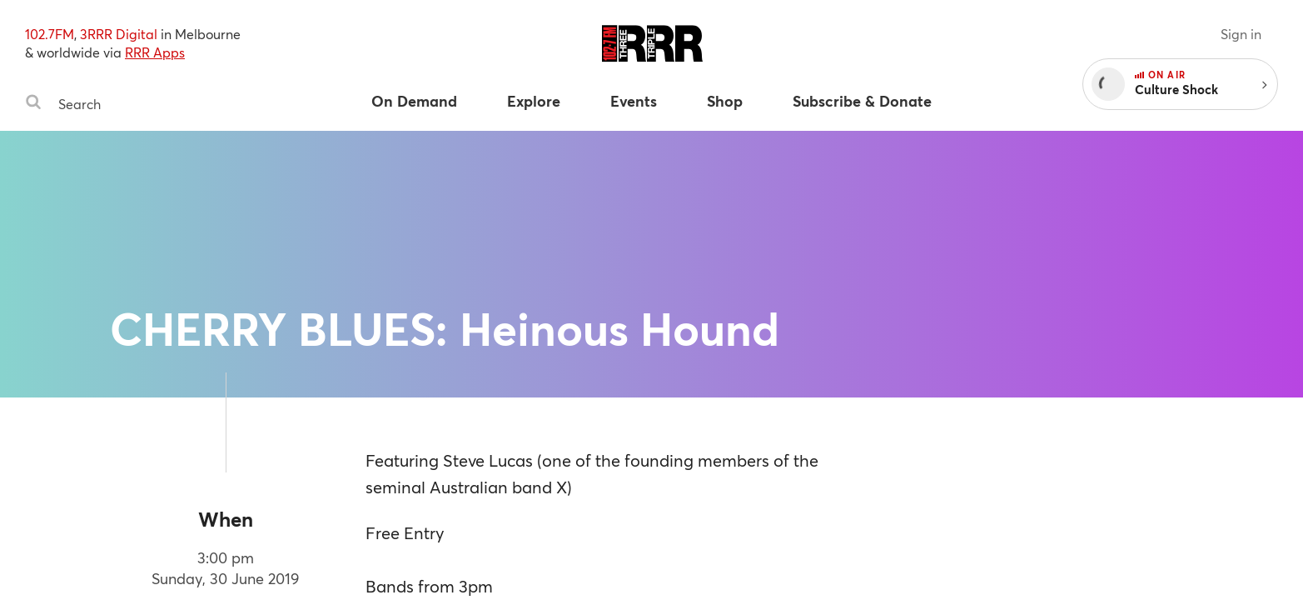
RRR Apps (155, 52)
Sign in (1241, 33)
